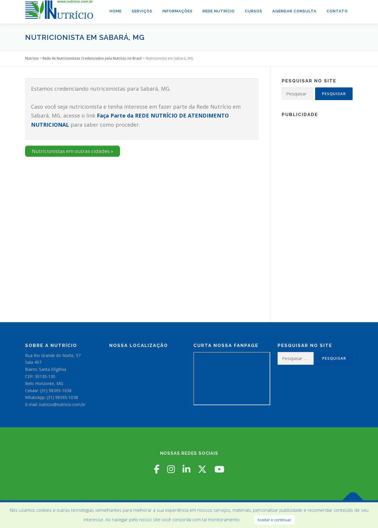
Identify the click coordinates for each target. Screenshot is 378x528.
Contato (337, 11)
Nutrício (32, 58)
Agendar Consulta (294, 11)
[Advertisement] (317, 209)
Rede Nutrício (219, 11)
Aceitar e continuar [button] (274, 519)
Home (116, 11)
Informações (177, 11)
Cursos (253, 11)
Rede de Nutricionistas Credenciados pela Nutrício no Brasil (92, 58)
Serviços (142, 11)
